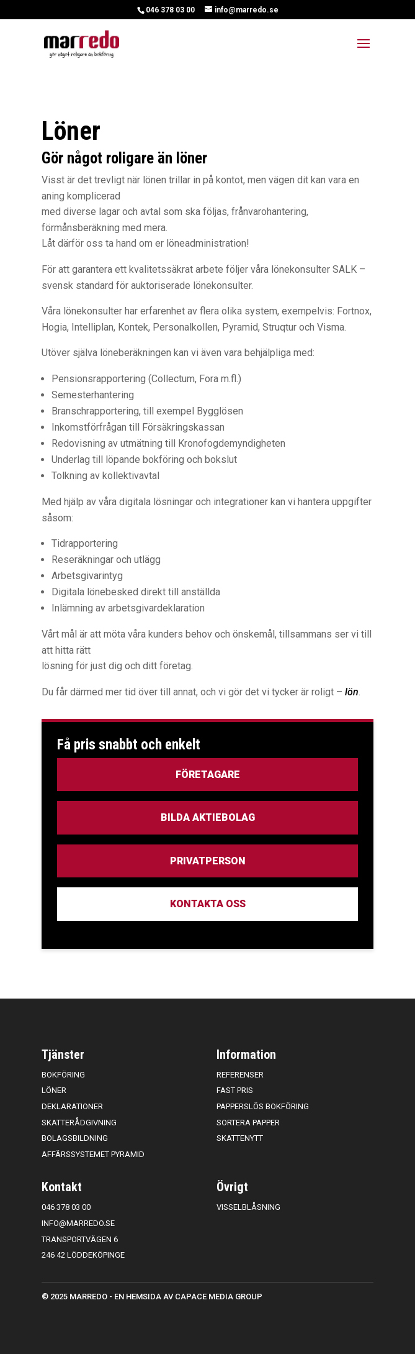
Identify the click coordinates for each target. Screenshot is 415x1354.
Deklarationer (72, 1106)
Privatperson (208, 861)
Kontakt (62, 1186)
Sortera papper (248, 1122)
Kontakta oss (208, 904)
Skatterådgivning (79, 1122)
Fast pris (234, 1090)
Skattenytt (239, 1138)
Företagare (208, 774)
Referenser (240, 1074)
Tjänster (63, 1054)
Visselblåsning (248, 1207)
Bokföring (63, 1074)
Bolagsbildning (75, 1138)
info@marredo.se (78, 1223)
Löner (54, 1090)
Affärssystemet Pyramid (93, 1154)
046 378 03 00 (170, 10)
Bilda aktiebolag (208, 817)
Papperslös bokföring (262, 1106)
